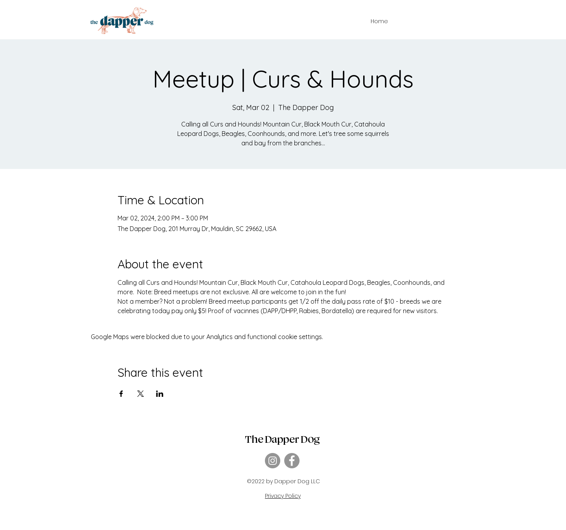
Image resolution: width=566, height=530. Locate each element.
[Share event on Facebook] (121, 394)
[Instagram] (272, 460)
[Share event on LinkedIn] (160, 394)
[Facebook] (292, 460)
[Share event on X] (140, 394)
